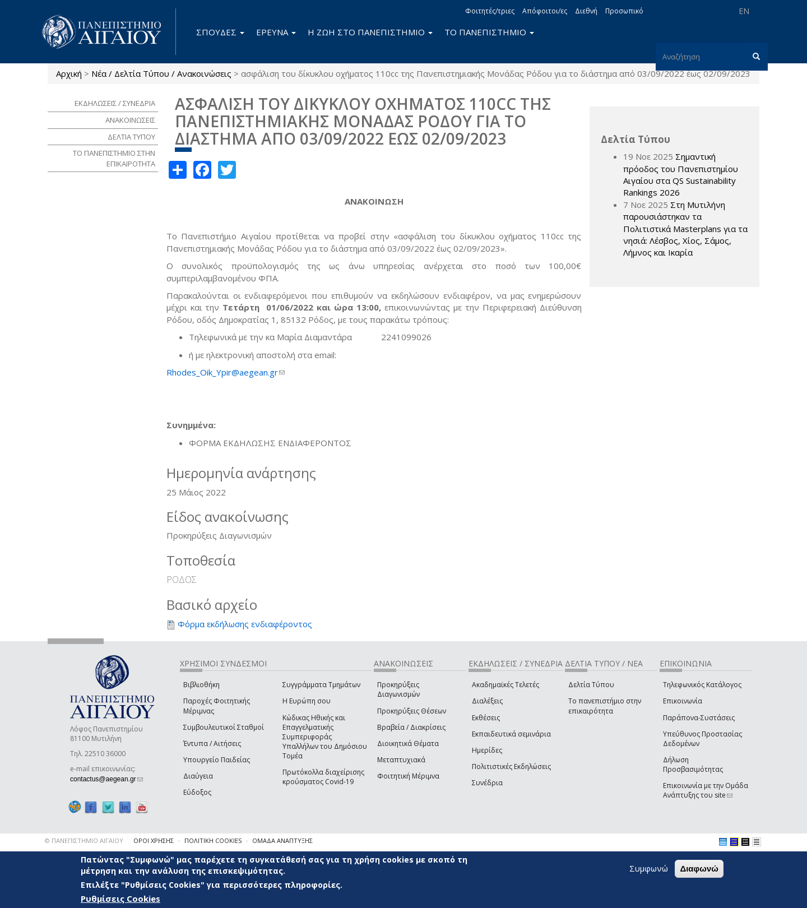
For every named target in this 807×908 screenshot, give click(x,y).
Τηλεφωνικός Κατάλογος (702, 684)
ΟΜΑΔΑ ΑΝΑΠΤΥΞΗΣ (282, 840)
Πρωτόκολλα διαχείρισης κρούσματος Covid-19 (323, 776)
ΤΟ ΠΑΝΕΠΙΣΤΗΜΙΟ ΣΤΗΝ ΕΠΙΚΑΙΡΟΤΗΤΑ (114, 158)
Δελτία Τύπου (591, 684)
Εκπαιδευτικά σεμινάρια (511, 734)
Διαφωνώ (699, 868)
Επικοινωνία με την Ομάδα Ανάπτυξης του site (705, 790)
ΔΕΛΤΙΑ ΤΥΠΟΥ (131, 137)
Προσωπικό (624, 11)
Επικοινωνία (682, 701)
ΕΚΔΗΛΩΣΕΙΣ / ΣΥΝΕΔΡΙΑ (115, 103)
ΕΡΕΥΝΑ (276, 32)
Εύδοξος (197, 792)
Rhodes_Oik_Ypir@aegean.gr (225, 372)
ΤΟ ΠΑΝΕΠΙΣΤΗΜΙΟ (489, 32)
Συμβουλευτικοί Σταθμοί (223, 727)
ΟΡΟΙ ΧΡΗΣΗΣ (153, 840)
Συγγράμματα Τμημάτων (321, 684)
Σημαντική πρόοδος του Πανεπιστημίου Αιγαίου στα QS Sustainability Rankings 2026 (680, 174)
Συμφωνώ (648, 868)
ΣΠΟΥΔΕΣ (220, 32)
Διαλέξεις (487, 701)
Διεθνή (586, 11)
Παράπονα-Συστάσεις (699, 717)
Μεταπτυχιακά (401, 760)
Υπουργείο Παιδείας (216, 760)
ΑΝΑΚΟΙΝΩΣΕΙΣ (130, 120)
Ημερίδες (487, 750)
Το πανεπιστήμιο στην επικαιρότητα (604, 705)
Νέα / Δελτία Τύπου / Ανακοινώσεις (161, 73)
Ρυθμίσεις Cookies (120, 898)
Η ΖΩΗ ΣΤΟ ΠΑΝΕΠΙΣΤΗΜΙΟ (370, 32)
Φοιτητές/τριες (489, 11)
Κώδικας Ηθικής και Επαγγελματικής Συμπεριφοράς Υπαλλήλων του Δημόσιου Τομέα (324, 737)
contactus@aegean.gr (106, 779)
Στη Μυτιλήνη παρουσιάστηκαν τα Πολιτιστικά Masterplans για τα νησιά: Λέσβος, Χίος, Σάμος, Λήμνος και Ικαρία (685, 228)
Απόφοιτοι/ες (544, 11)
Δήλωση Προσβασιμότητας (693, 764)
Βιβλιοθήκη (201, 684)
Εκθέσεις (486, 717)
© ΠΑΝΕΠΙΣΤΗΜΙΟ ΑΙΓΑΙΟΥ (84, 840)
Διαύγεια (198, 776)
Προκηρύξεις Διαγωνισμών (398, 689)
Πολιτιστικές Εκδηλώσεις (511, 766)
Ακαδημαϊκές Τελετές (505, 684)
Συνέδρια (487, 782)
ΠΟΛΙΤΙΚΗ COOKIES (213, 840)
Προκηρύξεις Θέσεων (411, 711)
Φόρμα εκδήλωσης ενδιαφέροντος (245, 623)
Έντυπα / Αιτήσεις (212, 743)
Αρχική (69, 73)
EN (744, 11)
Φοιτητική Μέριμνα (408, 776)
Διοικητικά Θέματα (408, 743)
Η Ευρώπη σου (306, 701)
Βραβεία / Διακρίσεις (411, 727)
